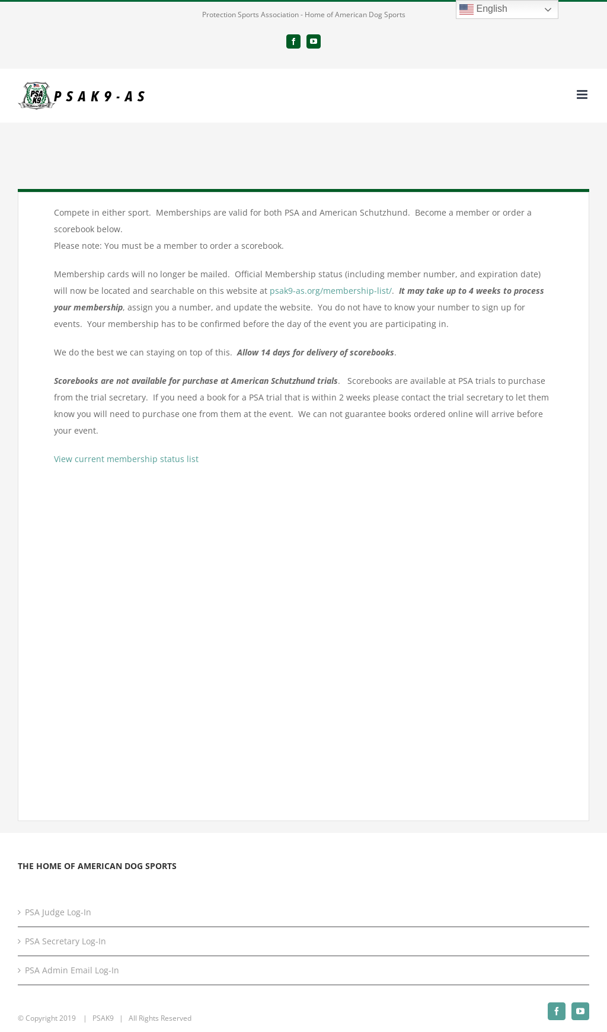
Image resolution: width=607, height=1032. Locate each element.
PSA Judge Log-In (58, 912)
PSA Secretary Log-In (65, 941)
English (483, 9)
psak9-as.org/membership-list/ (331, 290)
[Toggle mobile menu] (583, 94)
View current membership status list (126, 458)
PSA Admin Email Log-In (72, 970)
